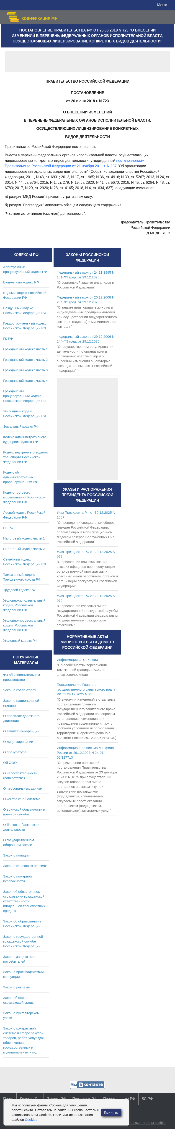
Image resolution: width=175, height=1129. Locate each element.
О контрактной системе (21, 799)
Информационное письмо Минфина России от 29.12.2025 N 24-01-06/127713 (85, 752)
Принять (111, 1112)
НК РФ (8, 528)
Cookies (31, 1119)
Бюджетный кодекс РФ (21, 282)
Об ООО (10, 763)
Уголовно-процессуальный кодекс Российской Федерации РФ (24, 625)
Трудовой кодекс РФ (19, 590)
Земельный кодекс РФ (21, 426)
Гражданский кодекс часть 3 (25, 370)
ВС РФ (147, 1099)
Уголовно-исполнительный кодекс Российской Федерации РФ (24, 605)
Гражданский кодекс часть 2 (25, 359)
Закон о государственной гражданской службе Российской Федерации (23, 941)
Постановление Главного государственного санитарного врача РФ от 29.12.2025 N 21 (86, 689)
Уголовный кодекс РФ (20, 640)
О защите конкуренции (21, 731)
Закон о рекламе (16, 987)
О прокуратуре (14, 752)
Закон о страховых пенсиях (25, 866)
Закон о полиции (16, 855)
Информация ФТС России (77, 660)
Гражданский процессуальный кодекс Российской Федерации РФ (24, 396)
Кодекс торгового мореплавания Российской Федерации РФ (24, 497)
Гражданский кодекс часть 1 (25, 349)
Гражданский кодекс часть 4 (25, 380)
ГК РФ (8, 339)
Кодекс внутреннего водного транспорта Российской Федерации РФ (25, 457)
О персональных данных (23, 788)
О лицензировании (18, 742)
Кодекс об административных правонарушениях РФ (20, 477)
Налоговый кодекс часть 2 (24, 549)
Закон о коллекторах (19, 690)
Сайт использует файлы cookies (140, 1123)
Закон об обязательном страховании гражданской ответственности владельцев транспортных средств (24, 901)
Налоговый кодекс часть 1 (24, 538)
